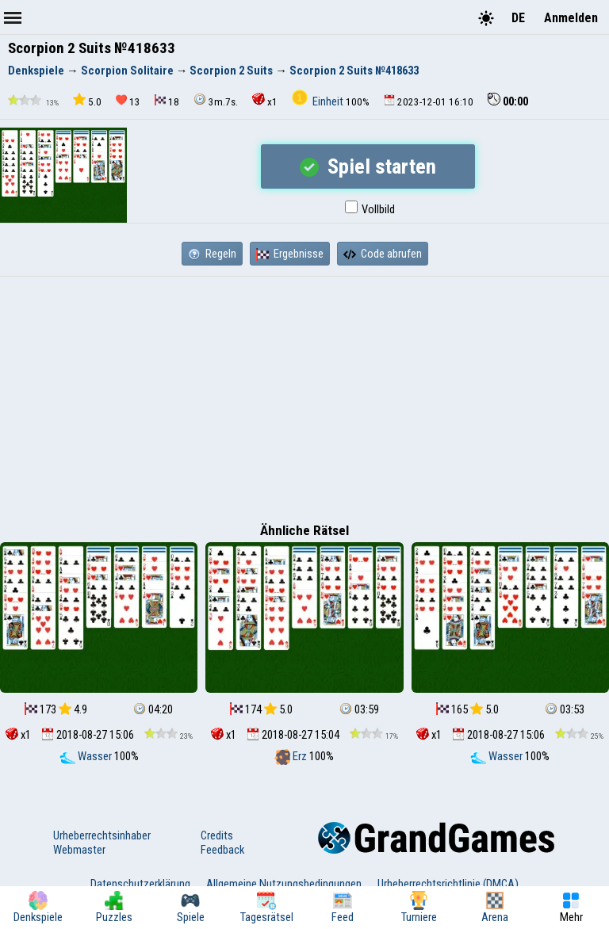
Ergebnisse (290, 254)
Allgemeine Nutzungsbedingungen (284, 884)
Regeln (212, 254)
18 (167, 101)
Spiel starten (368, 166)
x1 (265, 100)
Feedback (222, 850)
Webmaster (79, 850)
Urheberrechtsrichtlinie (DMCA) (448, 884)
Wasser (86, 756)
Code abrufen (382, 254)
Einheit (319, 101)
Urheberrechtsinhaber (102, 835)
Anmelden (571, 17)
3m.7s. (215, 100)
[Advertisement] (304, 396)
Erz (291, 756)
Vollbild (370, 209)
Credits (217, 835)
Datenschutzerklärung (140, 884)
